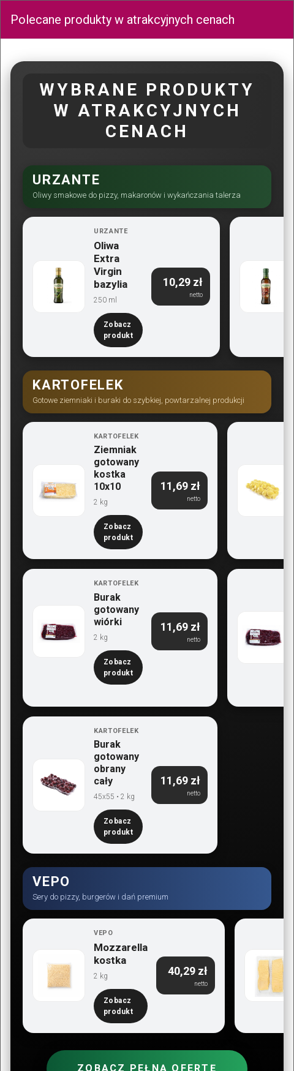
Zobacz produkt (118, 330)
